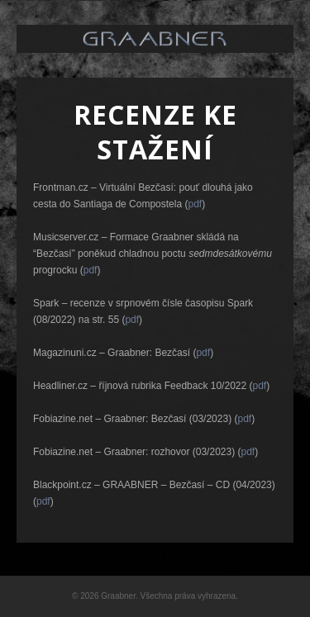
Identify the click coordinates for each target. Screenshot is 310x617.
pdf (195, 204)
